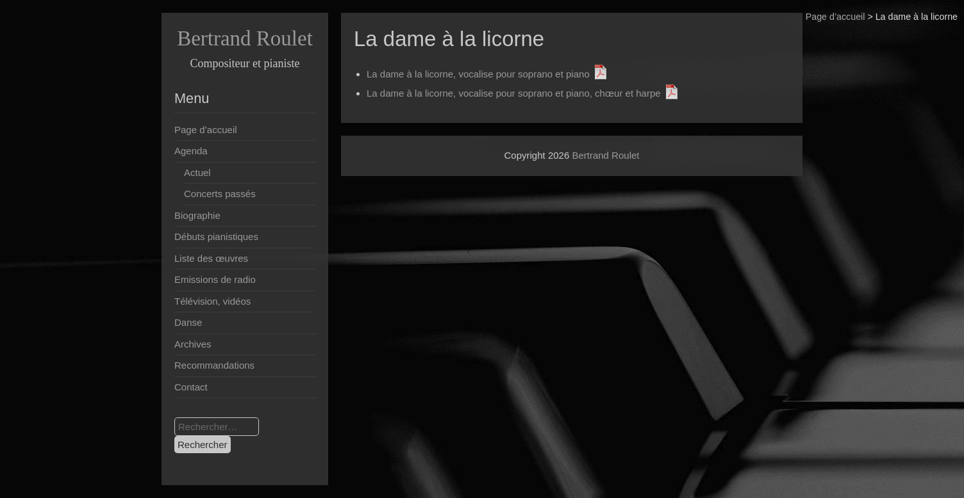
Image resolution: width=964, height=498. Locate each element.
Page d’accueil (835, 17)
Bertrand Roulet (245, 38)
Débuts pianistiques (216, 236)
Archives (193, 344)
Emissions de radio (215, 279)
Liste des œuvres (211, 258)
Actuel (197, 172)
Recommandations (214, 365)
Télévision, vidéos (212, 301)
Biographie (197, 215)
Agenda (191, 150)
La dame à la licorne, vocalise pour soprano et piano (478, 73)
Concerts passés (220, 193)
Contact (191, 387)
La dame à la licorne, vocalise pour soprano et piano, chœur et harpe (514, 93)
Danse (188, 322)
